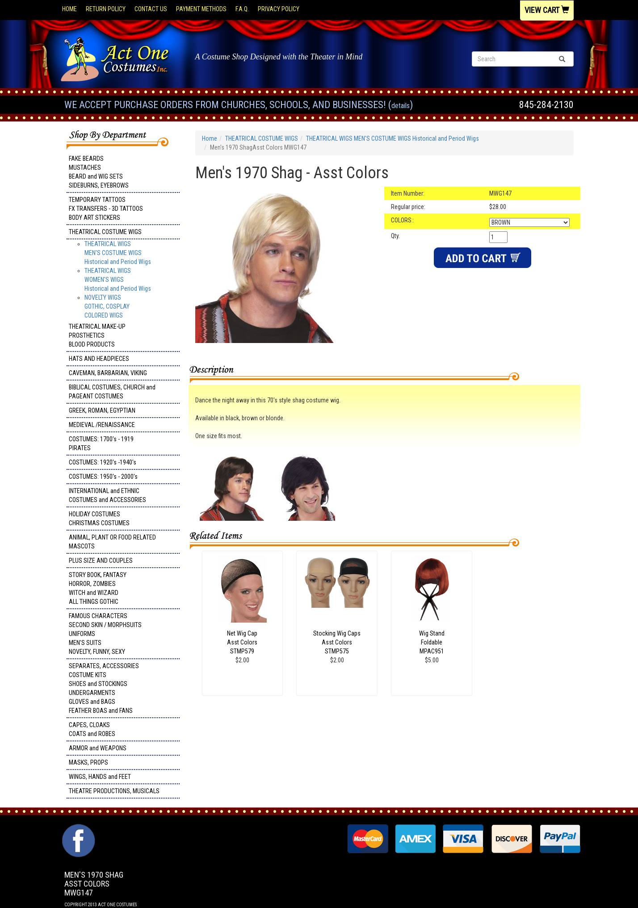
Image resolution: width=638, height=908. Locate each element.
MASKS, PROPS (88, 762)
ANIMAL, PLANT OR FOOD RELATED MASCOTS (112, 542)
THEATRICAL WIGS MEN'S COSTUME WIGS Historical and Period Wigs (117, 252)
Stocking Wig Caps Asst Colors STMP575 (337, 642)
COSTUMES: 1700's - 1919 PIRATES (101, 443)
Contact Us (150, 9)
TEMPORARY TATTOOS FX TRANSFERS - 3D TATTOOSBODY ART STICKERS (106, 208)
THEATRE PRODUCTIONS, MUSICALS (114, 791)
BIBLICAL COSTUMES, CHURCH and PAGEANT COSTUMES (112, 392)
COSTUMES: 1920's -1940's (102, 462)
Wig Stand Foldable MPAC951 (432, 642)
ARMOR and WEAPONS (97, 748)
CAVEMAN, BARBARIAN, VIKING (108, 373)
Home (69, 9)
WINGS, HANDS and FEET (100, 776)
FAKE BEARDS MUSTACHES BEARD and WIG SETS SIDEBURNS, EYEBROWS (99, 172)
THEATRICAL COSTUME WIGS (105, 231)
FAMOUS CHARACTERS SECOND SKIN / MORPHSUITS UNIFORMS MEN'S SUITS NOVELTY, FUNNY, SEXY (105, 633)
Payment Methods (201, 9)
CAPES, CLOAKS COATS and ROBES (92, 729)
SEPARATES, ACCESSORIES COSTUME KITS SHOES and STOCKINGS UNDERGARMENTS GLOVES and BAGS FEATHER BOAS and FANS (104, 688)
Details (400, 105)
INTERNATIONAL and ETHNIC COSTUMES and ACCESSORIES (107, 495)
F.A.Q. (242, 9)
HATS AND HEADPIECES (99, 358)
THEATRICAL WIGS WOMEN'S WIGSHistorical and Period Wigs (117, 279)
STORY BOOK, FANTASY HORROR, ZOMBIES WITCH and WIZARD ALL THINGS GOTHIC (97, 588)
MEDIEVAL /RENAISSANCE (102, 424)
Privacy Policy (278, 9)
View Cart (547, 10)
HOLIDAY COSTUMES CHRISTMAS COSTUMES (99, 518)
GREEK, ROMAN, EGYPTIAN (102, 410)
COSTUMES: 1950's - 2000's (103, 476)
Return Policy (106, 9)
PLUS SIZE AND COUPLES (101, 560)
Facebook (77, 828)
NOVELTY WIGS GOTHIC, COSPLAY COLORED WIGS (107, 306)
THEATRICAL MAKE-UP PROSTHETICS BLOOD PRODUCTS (97, 335)
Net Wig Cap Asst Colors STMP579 (242, 642)
